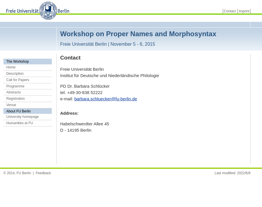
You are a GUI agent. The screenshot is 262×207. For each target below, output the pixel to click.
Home (11, 67)
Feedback (43, 173)
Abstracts (13, 92)
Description (15, 74)
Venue (11, 105)
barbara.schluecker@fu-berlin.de (105, 98)
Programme (15, 86)
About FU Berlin (18, 111)
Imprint (244, 11)
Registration (15, 99)
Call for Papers (17, 80)
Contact (230, 11)
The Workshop (17, 62)
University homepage (22, 117)
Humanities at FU (19, 123)
